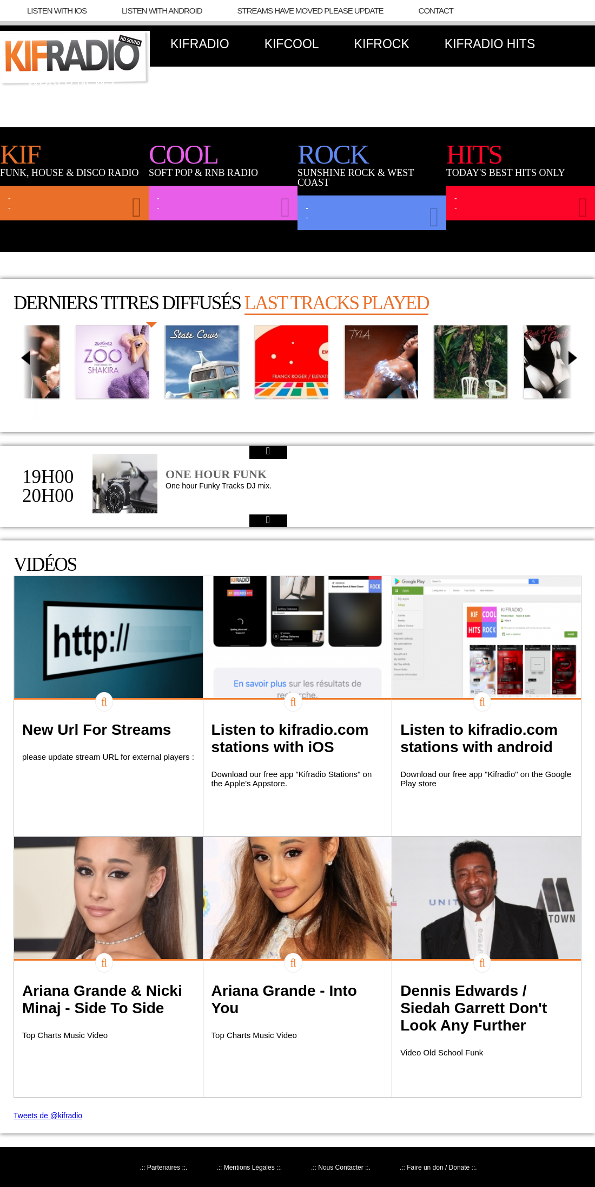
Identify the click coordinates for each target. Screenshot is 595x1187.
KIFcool (292, 44)
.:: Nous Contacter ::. (341, 1167)
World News (70, 81)
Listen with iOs (57, 10)
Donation (181, 81)
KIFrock (381, 44)
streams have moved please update (310, 10)
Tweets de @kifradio (48, 1115)
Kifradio (199, 44)
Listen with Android (162, 10)
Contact (436, 10)
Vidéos (45, 564)
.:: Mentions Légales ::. (249, 1167)
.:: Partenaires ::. (163, 1167)
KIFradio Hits (490, 44)
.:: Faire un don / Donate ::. (438, 1167)
